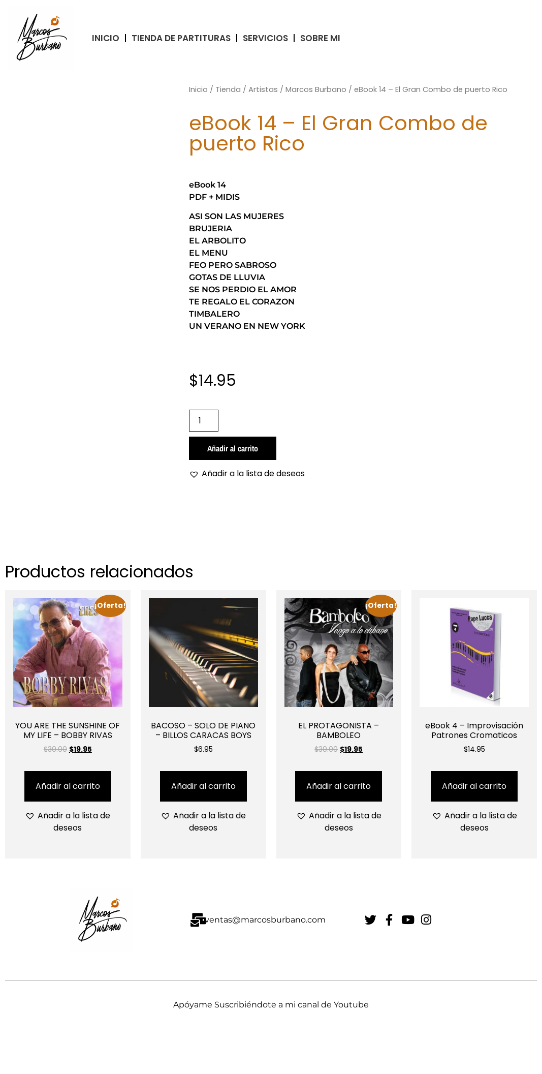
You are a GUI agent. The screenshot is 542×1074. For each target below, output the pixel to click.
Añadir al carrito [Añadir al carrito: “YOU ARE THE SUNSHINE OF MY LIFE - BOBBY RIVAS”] (68, 786)
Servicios (265, 38)
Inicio (198, 89)
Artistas (263, 89)
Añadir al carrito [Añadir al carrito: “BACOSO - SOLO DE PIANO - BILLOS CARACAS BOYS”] (203, 786)
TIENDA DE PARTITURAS (181, 38)
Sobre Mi (320, 38)
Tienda (228, 89)
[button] (247, 474)
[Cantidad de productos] (203, 421)
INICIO (105, 38)
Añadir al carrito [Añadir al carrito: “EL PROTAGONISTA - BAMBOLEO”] (338, 786)
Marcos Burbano (315, 89)
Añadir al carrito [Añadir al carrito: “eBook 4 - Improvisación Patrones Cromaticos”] (474, 786)
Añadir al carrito (232, 448)
